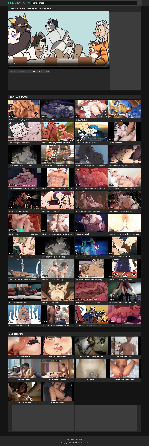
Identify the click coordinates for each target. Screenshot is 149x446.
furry (35, 71)
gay (13, 71)
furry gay (45, 71)
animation (24, 71)
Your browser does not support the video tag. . (58, 40)
